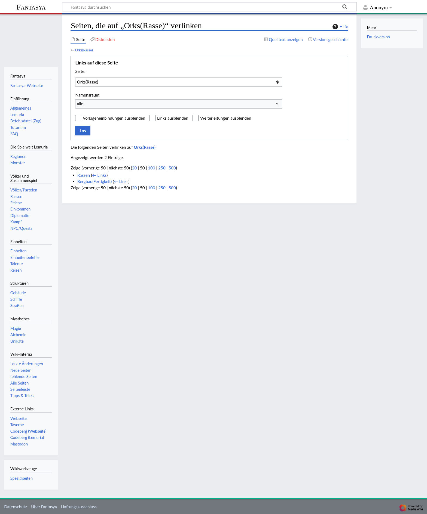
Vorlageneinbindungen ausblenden (114, 118)
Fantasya (30, 7)
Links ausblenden (172, 118)
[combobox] (178, 82)
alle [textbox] (80, 103)
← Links (99, 175)
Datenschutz (15, 506)
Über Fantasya (44, 506)
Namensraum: (87, 94)
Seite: (80, 71)
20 (134, 167)
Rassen (83, 175)
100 (151, 167)
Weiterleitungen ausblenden (225, 118)
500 (172, 167)
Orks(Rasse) (84, 50)
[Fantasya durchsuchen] (209, 6)
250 (161, 167)
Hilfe (339, 26)
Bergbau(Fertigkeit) (94, 181)
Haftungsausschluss (79, 506)
